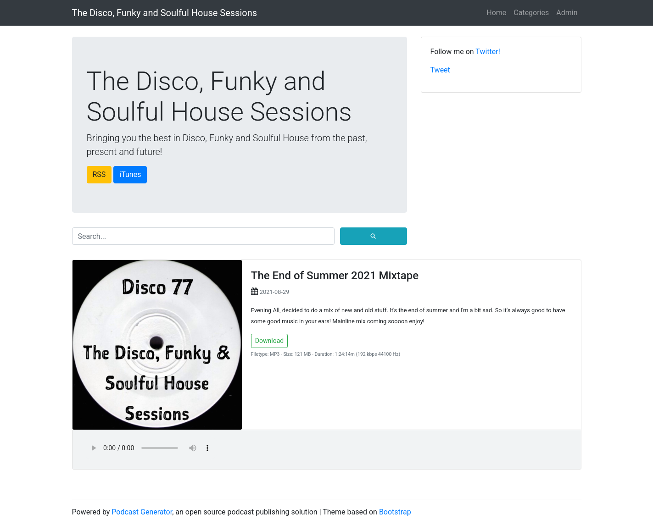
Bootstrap (395, 512)
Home (496, 12)
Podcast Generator (142, 512)
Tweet (440, 70)
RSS (99, 174)
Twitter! (487, 51)
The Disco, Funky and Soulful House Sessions (164, 12)
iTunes (130, 174)
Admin (566, 12)
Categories (531, 12)
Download (269, 340)
